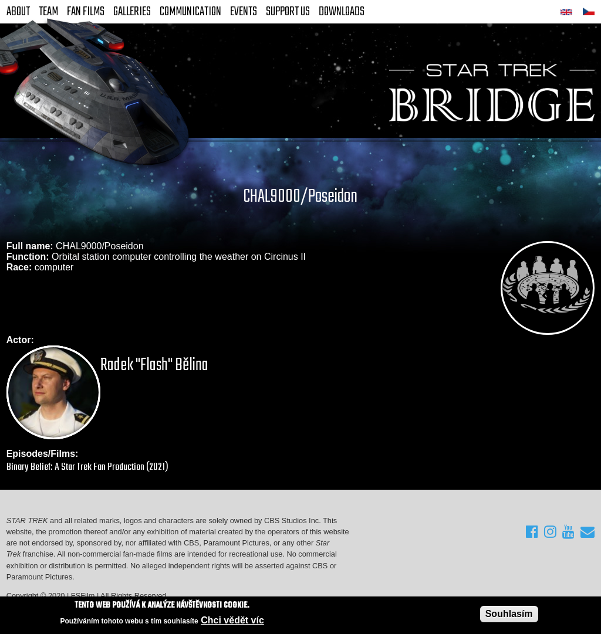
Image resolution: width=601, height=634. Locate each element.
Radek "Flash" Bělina (154, 365)
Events (243, 12)
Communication (190, 12)
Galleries (132, 12)
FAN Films (85, 12)
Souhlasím (509, 614)
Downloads (341, 12)
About (18, 12)
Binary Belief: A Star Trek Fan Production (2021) (87, 467)
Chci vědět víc (232, 621)
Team (48, 12)
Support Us (288, 12)
